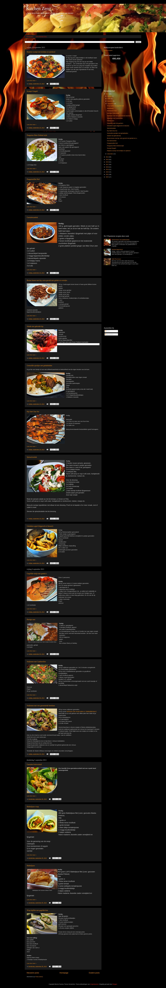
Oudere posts (94, 973)
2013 (107, 94)
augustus (110, 101)
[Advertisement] (118, 75)
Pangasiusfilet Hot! (33, 179)
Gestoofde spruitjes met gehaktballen (39, 366)
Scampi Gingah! (32, 91)
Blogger (115, 984)
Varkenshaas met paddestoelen (120, 239)
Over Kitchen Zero (41, 36)
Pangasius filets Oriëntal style (37, 135)
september (110, 103)
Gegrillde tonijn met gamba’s (37, 574)
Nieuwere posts (33, 973)
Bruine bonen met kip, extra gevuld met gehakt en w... (122, 138)
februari (109, 96)
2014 (107, 157)
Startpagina (30, 36)
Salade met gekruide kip (35, 326)
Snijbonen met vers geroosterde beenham (41, 706)
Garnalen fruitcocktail (34, 764)
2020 (107, 172)
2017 (107, 164)
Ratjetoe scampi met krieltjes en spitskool (41, 52)
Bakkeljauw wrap (33, 807)
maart (109, 98)
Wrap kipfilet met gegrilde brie (37, 910)
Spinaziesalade (32, 457)
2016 (107, 162)
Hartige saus (31, 619)
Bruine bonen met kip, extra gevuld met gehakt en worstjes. (47, 280)
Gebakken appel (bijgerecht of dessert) (40, 526)
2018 (107, 167)
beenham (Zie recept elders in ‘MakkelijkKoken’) (81, 711)
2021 (107, 174)
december (110, 154)
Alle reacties (109, 334)
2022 (107, 177)
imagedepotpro (94, 984)
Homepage (64, 973)
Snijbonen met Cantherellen (36, 662)
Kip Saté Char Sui (33, 412)
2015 (107, 159)
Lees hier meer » (31, 80)
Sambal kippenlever (117, 249)
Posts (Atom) (39, 976)
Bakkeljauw (31, 866)
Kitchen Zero (38, 8)
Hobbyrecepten (108, 50)
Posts (107, 331)
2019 (107, 169)
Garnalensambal (32, 217)
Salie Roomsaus (116, 259)
